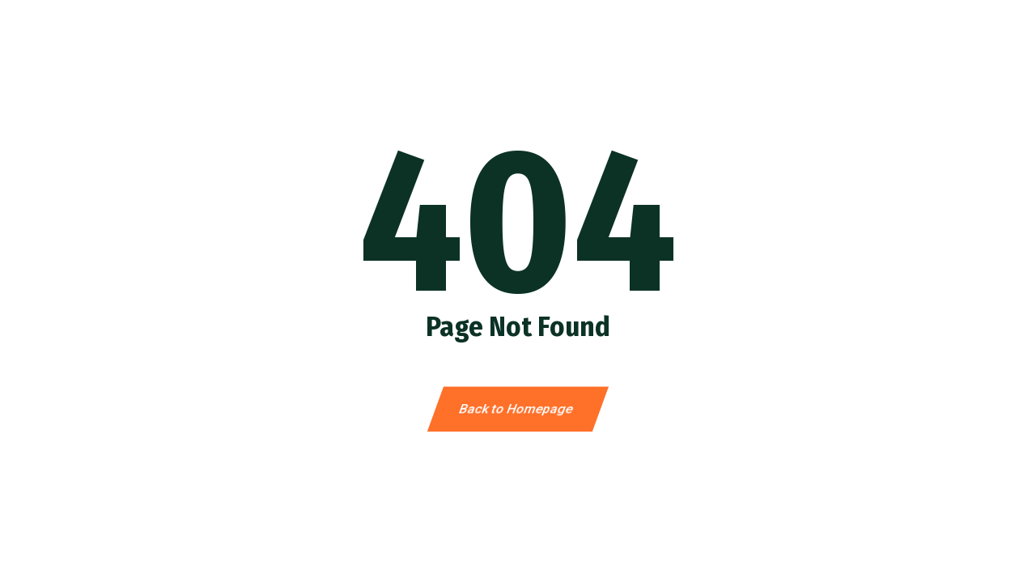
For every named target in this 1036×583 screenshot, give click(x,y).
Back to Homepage (518, 409)
